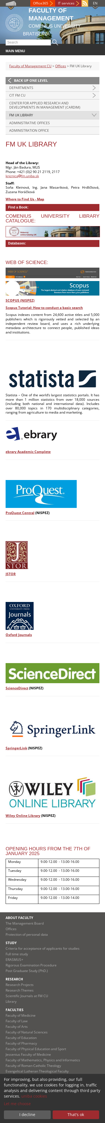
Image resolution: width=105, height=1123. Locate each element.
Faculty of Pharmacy (21, 1043)
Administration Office (29, 130)
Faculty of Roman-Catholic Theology (33, 1065)
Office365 (40, 3)
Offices (60, 66)
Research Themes (20, 990)
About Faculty (19, 917)
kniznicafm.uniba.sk (22, 176)
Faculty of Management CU (30, 66)
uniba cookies (34, 1096)
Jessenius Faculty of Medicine (28, 1054)
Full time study (17, 954)
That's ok (75, 1114)
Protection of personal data (27, 934)
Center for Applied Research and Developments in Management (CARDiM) (44, 105)
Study (11, 942)
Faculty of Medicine (21, 1015)
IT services (66, 3)
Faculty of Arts (17, 1026)
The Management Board (25, 923)
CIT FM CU (17, 95)
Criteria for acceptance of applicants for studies (43, 948)
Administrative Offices (29, 123)
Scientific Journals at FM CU (27, 996)
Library (11, 1001)
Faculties (15, 1009)
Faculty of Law (16, 1021)
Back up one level (31, 80)
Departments (21, 87)
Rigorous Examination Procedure (31, 965)
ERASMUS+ (14, 959)
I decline (27, 1114)
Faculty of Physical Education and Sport (36, 1049)
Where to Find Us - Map (25, 199)
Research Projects (20, 984)
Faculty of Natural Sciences (27, 1032)
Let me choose (17, 1103)
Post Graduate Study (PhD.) (27, 970)
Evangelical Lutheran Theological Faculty (37, 1071)
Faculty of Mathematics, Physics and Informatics (43, 1060)
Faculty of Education (21, 1037)
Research (14, 979)
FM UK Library (21, 115)
